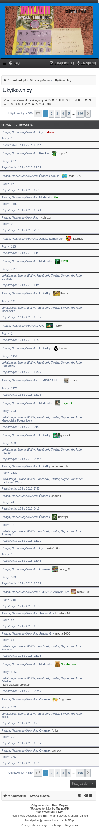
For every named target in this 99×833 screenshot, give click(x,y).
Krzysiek (66, 403)
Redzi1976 (75, 175)
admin (50, 132)
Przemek (77, 238)
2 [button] (51, 113)
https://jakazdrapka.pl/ (16, 684)
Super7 (62, 153)
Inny (48, 103)
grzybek (65, 435)
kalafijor (63, 517)
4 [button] (63, 113)
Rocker (65, 293)
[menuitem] (14, 63)
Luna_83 (64, 569)
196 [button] (80, 113)
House (63, 348)
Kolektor (46, 217)
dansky (56, 750)
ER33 (64, 261)
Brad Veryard (60, 805)
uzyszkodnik (60, 466)
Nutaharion (68, 664)
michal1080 (62, 633)
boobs (74, 380)
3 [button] (57, 113)
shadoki (56, 495)
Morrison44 (62, 613)
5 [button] (69, 113)
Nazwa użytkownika (17, 125)
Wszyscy (37, 100)
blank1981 (84, 591)
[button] (38, 113)
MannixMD (62, 808)
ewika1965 (53, 548)
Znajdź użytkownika (16, 100)
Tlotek (58, 325)
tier (56, 197)
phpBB (42, 815)
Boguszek (65, 699)
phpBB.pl (69, 820)
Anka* (55, 730)
